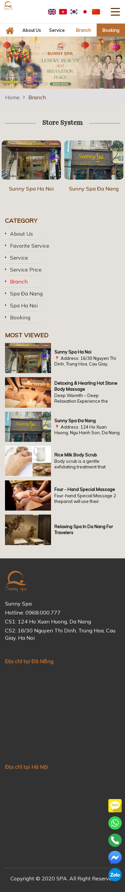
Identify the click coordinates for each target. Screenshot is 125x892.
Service (19, 257)
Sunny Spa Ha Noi (31, 188)
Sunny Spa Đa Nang (94, 188)
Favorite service (29, 245)
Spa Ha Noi (24, 305)
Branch (37, 97)
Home (12, 97)
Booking (20, 317)
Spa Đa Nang (26, 293)
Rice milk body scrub (75, 454)
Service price (26, 269)
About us (21, 233)
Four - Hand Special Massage (84, 489)
